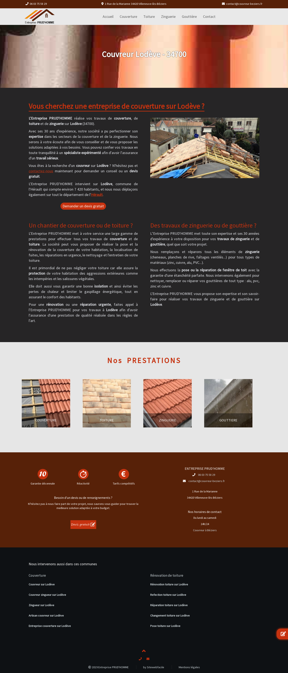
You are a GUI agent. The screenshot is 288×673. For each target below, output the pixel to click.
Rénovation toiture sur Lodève (169, 584)
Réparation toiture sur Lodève (169, 605)
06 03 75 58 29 (38, 4)
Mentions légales (189, 667)
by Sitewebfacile (153, 667)
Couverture (37, 575)
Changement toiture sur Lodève (170, 615)
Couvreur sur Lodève (42, 584)
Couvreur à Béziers (205, 530)
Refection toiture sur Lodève (168, 595)
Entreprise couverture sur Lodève (50, 626)
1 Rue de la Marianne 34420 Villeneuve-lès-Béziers (135, 4)
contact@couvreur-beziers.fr (244, 4)
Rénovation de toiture (166, 575)
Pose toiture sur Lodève (165, 626)
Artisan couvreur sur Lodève (46, 615)
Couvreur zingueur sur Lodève (47, 595)
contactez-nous (41, 171)
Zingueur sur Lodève (41, 605)
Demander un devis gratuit (83, 206)
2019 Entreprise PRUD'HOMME (108, 667)
